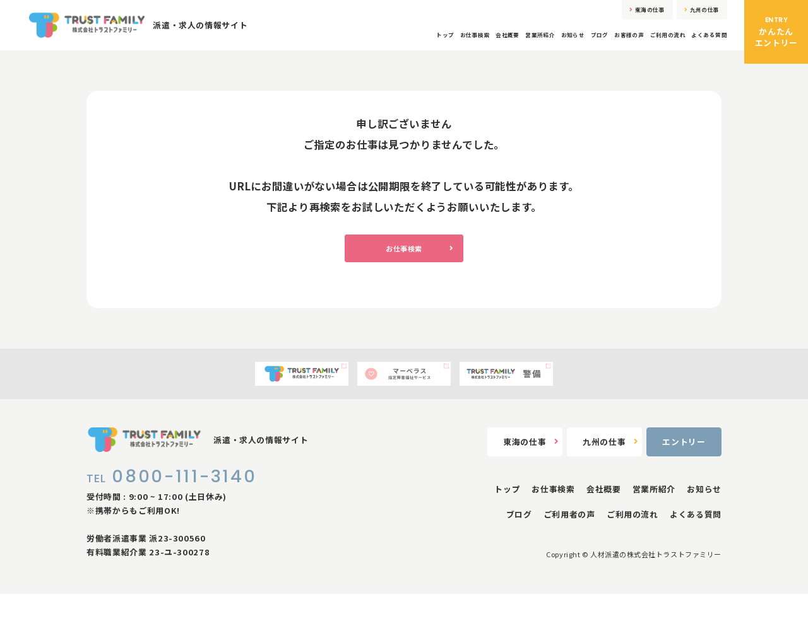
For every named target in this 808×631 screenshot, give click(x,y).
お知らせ (503, 46)
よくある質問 (701, 46)
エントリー (683, 479)
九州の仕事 (690, 14)
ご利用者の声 (569, 552)
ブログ (542, 46)
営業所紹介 (455, 46)
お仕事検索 (361, 46)
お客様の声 (585, 46)
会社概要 (408, 46)
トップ (318, 46)
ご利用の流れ (641, 46)
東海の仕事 (609, 14)
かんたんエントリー (776, 31)
